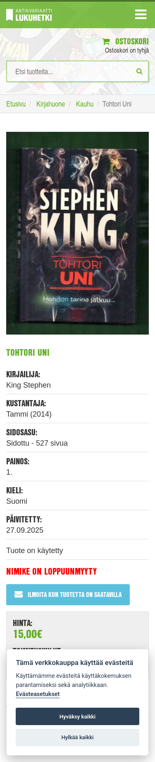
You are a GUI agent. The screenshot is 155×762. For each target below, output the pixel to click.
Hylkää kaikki (77, 737)
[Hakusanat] (77, 71)
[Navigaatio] (141, 16)
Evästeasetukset (38, 694)
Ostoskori (125, 41)
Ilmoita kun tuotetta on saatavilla (68, 594)
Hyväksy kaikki (77, 716)
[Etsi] (139, 71)
